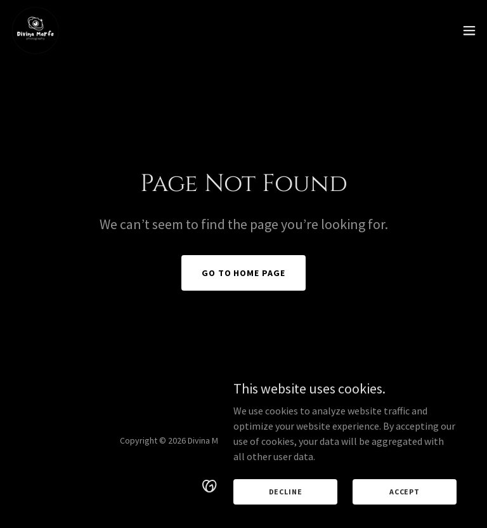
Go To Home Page (244, 273)
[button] (469, 30)
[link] (35, 30)
